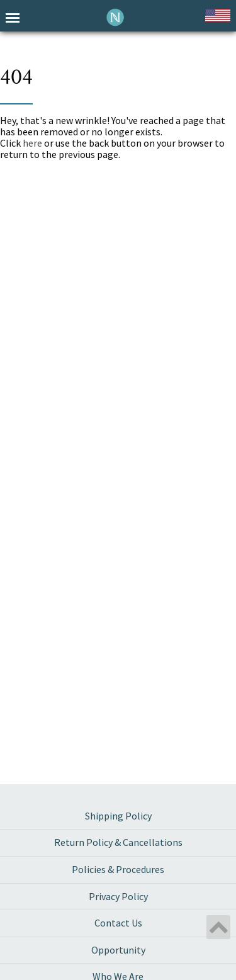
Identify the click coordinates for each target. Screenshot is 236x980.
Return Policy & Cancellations (118, 842)
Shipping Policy (118, 815)
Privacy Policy (118, 896)
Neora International (115, 17)
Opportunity (118, 949)
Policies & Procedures (118, 869)
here (32, 143)
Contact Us (118, 922)
